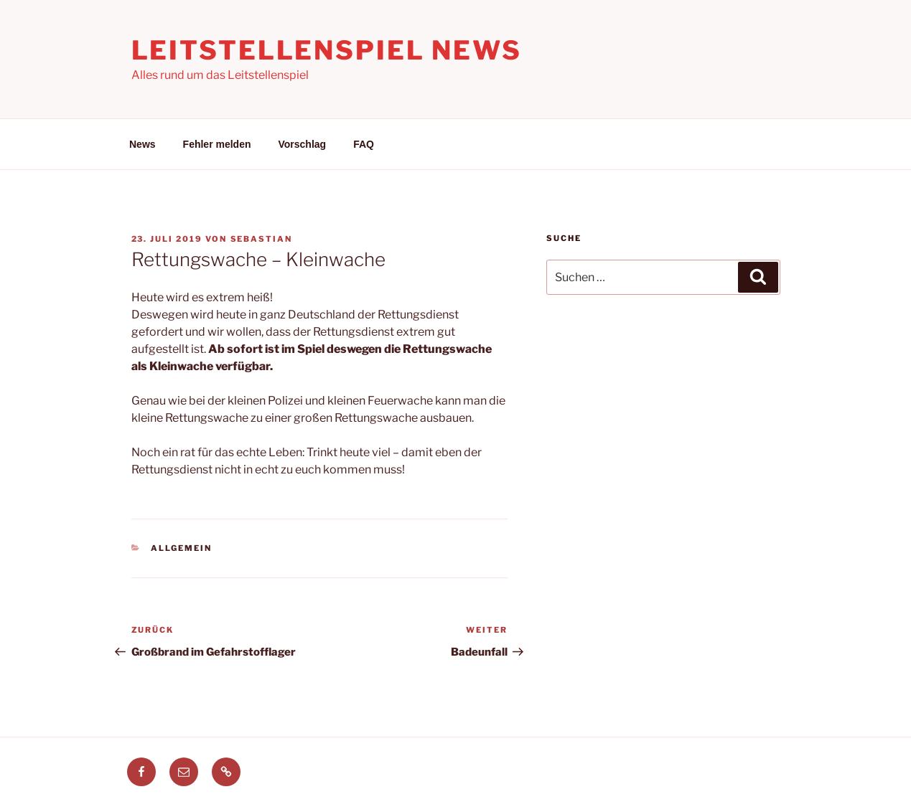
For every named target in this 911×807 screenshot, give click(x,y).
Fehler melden (217, 144)
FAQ (363, 144)
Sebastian (261, 239)
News (142, 144)
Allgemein (181, 548)
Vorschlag (303, 144)
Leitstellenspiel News (326, 50)
